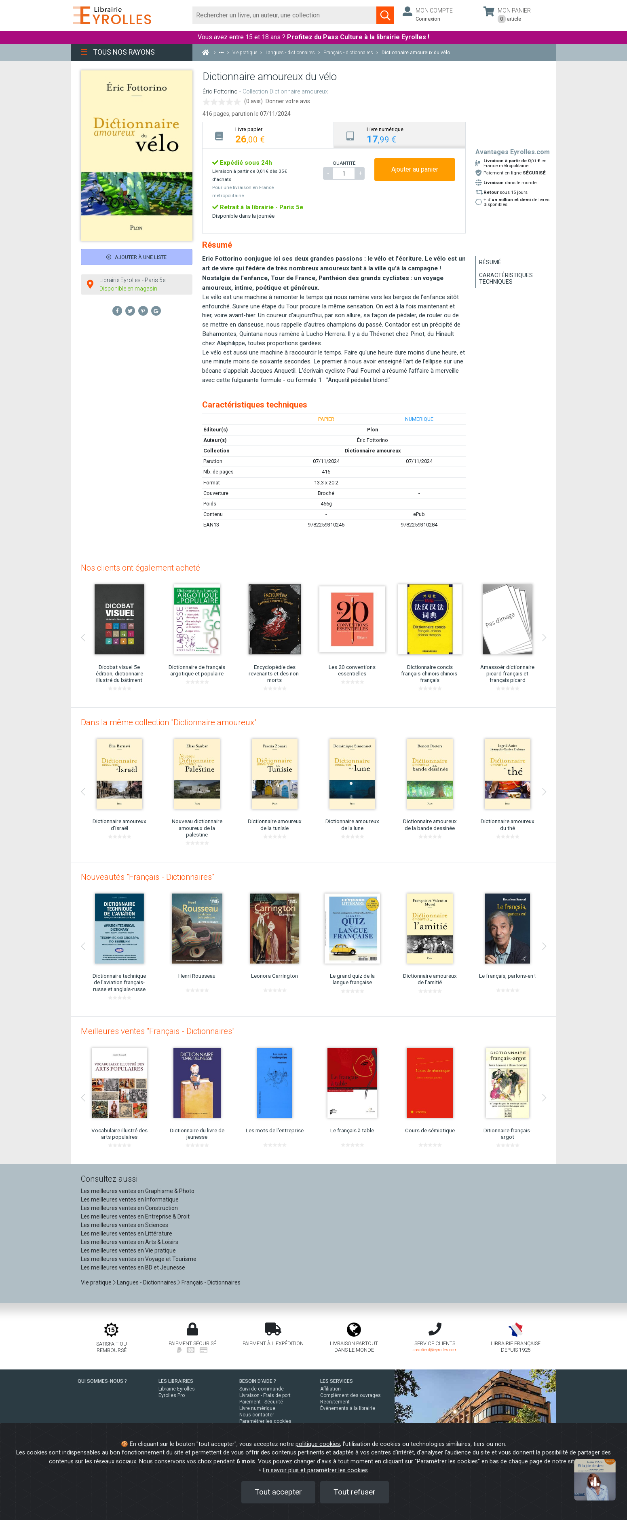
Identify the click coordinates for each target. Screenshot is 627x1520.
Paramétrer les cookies (265, 1421)
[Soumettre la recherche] (385, 15)
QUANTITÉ (344, 163)
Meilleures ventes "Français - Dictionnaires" (157, 1031)
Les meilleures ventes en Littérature (126, 1233)
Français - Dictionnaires (211, 1282)
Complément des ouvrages (350, 1395)
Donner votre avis (288, 101)
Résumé (490, 262)
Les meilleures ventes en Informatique (130, 1199)
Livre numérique (257, 1408)
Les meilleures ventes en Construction (129, 1208)
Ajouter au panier (414, 169)
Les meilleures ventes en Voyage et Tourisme (138, 1259)
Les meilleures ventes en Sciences (124, 1225)
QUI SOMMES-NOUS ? (102, 1381)
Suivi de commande (261, 1389)
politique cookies (318, 1444)
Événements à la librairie (347, 1408)
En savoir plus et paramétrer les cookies (315, 1470)
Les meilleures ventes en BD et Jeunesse (133, 1267)
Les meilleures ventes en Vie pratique (128, 1250)
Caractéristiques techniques (506, 278)
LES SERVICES (336, 1381)
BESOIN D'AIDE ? (257, 1381)
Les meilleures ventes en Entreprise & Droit (135, 1216)
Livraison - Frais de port (265, 1395)
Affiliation (330, 1389)
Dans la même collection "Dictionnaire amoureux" (169, 722)
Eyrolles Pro (171, 1395)
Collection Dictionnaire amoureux (285, 91)
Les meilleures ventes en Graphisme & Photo (137, 1191)
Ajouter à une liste (136, 257)
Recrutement (335, 1402)
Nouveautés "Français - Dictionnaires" (147, 877)
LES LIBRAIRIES (175, 1381)
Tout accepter (278, 1492)
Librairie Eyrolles (176, 1389)
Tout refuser (355, 1492)
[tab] (268, 135)
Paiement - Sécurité (261, 1402)
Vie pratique (96, 1282)
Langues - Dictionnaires (146, 1282)
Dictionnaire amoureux (373, 451)
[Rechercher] (284, 15)
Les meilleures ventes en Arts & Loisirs (129, 1242)
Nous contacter (256, 1415)
